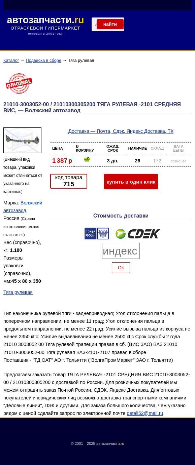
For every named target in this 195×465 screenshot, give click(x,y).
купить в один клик (131, 182)
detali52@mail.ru (145, 413)
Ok (121, 267)
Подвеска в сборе (43, 60)
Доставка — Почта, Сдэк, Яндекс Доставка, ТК (120, 131)
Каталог (11, 60)
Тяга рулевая (18, 292)
